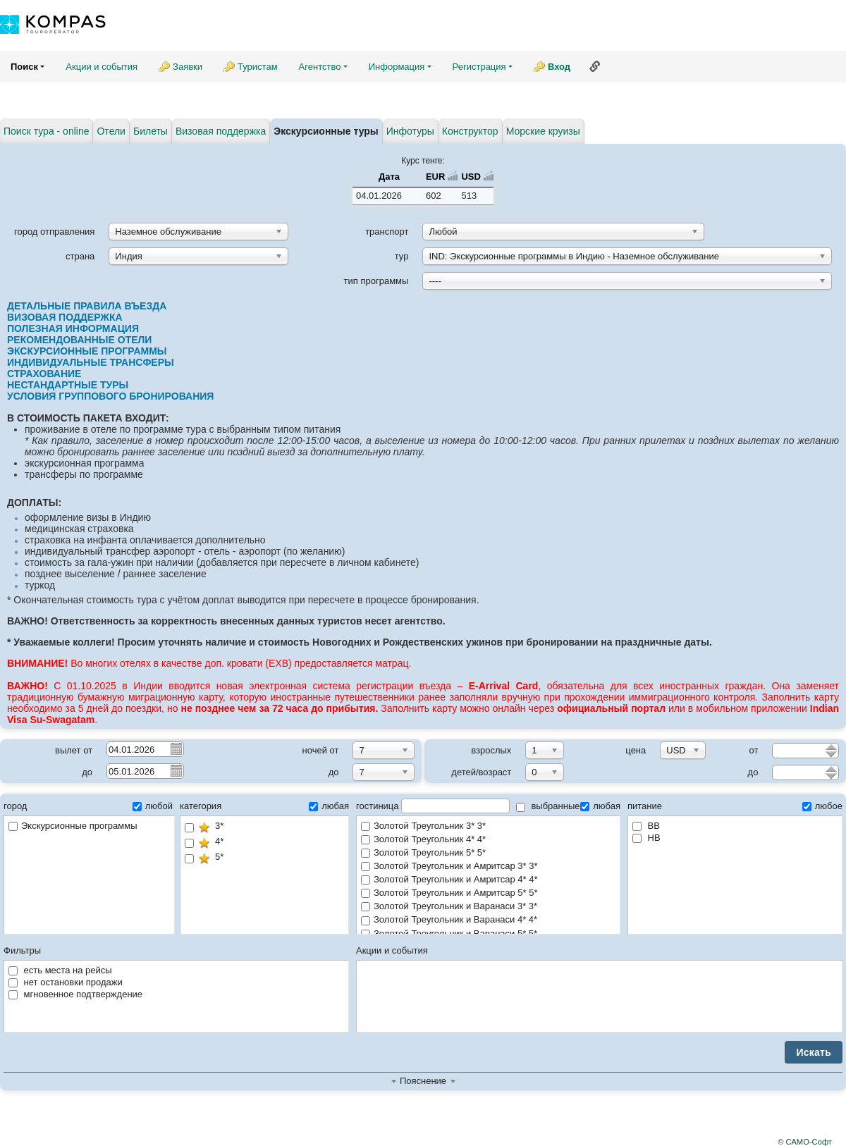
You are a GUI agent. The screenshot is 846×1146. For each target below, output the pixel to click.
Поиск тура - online (46, 131)
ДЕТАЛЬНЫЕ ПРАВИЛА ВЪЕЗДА (86, 306)
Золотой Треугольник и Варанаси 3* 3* (488, 907)
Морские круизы (543, 131)
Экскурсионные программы (72, 825)
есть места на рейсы (60, 970)
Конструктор (470, 131)
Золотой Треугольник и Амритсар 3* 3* (488, 867)
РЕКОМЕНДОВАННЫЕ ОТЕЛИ (79, 339)
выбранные (548, 806)
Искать (813, 1052)
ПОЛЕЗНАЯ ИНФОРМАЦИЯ (73, 328)
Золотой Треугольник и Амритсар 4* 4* (488, 880)
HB (646, 837)
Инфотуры (410, 131)
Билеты (150, 131)
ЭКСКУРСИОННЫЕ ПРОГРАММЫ (87, 351)
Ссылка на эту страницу (595, 66)
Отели (111, 131)
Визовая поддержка (221, 131)
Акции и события (101, 66)
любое (822, 806)
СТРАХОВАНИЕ (45, 373)
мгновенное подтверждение (75, 994)
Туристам (258, 66)
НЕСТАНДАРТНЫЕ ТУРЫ (67, 384)
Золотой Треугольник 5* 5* (488, 853)
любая (329, 806)
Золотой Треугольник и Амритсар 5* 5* (488, 893)
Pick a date (175, 748)
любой (153, 806)
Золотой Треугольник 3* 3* (488, 826)
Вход (559, 66)
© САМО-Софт (805, 1142)
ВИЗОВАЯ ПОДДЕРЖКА (65, 317)
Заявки (187, 66)
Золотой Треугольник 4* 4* (488, 840)
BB (646, 825)
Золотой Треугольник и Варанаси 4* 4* (488, 920)
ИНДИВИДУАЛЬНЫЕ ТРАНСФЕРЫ (92, 362)
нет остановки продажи (65, 982)
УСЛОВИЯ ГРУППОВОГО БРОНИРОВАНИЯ (110, 396)
